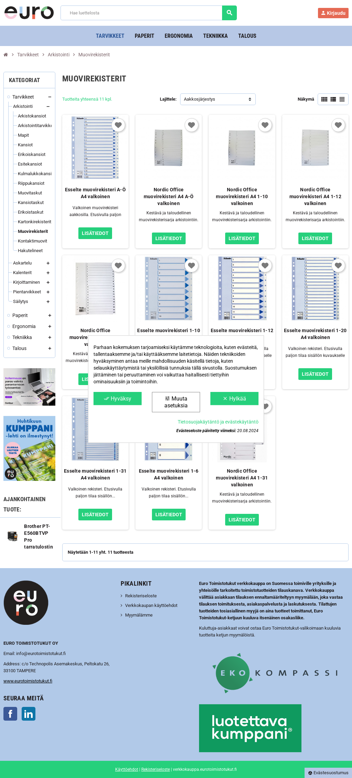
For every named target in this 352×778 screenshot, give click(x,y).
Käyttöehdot (126, 769)
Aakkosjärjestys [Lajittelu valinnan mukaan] (199, 99)
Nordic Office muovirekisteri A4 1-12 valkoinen (315, 196)
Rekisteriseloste (141, 595)
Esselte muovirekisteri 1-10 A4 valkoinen (168, 334)
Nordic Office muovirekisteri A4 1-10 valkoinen (242, 196)
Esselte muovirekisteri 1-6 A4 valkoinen (169, 474)
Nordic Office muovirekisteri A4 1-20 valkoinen (95, 337)
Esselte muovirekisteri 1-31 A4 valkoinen (95, 474)
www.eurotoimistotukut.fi (27, 681)
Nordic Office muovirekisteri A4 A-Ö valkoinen (169, 196)
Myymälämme (139, 615)
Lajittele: (168, 99)
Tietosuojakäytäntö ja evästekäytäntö (218, 422)
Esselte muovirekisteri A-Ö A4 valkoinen (95, 193)
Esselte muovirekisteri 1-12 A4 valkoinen (242, 334)
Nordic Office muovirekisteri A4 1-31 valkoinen (242, 477)
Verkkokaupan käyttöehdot (151, 605)
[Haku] (148, 12)
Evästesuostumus (328, 772)
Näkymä (306, 99)
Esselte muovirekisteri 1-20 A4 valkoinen (315, 334)
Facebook (10, 714)
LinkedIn (28, 714)
